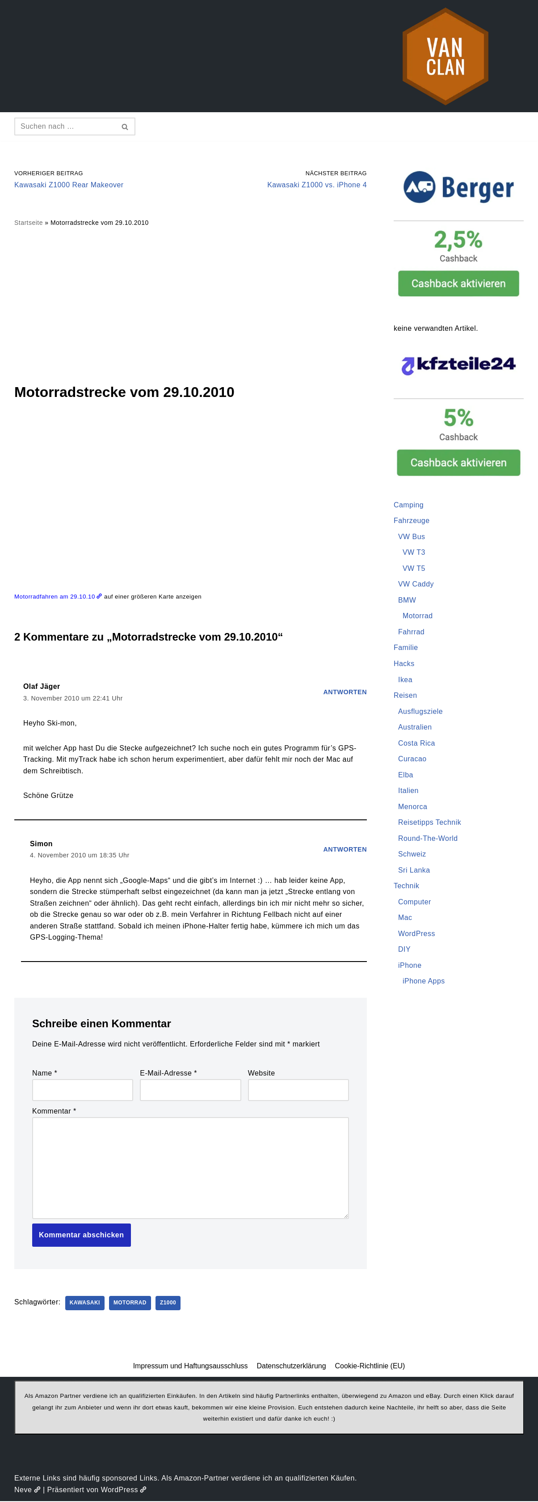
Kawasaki (85, 1304)
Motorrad (130, 1304)
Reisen (405, 696)
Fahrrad (411, 632)
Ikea (405, 680)
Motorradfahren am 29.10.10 (58, 596)
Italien (408, 791)
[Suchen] (64, 126)
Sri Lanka (414, 871)
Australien (415, 727)
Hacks (404, 664)
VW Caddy (416, 584)
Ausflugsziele (420, 712)
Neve (27, 1491)
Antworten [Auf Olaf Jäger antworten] (345, 692)
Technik (407, 886)
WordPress (416, 934)
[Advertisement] (190, 304)
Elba (405, 775)
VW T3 (414, 553)
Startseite (28, 223)
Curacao (412, 760)
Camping (409, 505)
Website (261, 1074)
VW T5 (414, 568)
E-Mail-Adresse (168, 1074)
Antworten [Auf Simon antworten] (345, 849)
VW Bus (411, 536)
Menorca (413, 807)
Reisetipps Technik (430, 823)
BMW (407, 600)
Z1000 (168, 1304)
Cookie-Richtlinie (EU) (370, 1367)
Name (44, 1074)
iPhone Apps (424, 982)
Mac (405, 919)
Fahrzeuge (412, 521)
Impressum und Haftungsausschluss (190, 1367)
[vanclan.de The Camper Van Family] (445, 56)
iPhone (410, 966)
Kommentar (54, 1112)
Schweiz (412, 855)
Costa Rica (416, 743)
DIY (404, 950)
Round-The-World (428, 839)
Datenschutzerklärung (291, 1367)
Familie (406, 648)
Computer (414, 903)
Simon (41, 844)
